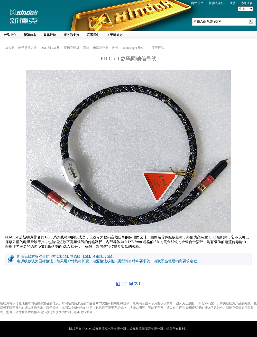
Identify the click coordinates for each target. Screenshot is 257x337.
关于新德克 (114, 35)
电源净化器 (100, 48)
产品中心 (10, 35)
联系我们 (93, 35)
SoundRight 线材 (133, 48)
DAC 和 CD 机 (50, 48)
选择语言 (247, 3)
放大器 (9, 48)
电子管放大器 (27, 48)
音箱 (86, 48)
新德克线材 (71, 48)
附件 (115, 48)
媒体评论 (50, 35)
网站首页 (197, 3)
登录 (232, 3)
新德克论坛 (216, 3)
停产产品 (158, 48)
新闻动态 (30, 35)
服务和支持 (71, 35)
